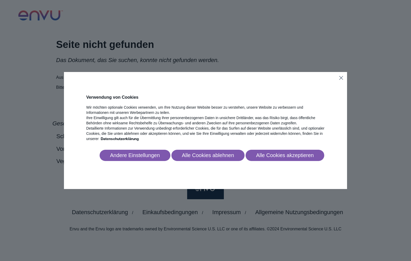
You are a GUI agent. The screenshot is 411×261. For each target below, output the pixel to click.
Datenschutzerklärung (120, 138)
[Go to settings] (135, 155)
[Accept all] (285, 155)
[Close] (341, 78)
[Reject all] (208, 155)
